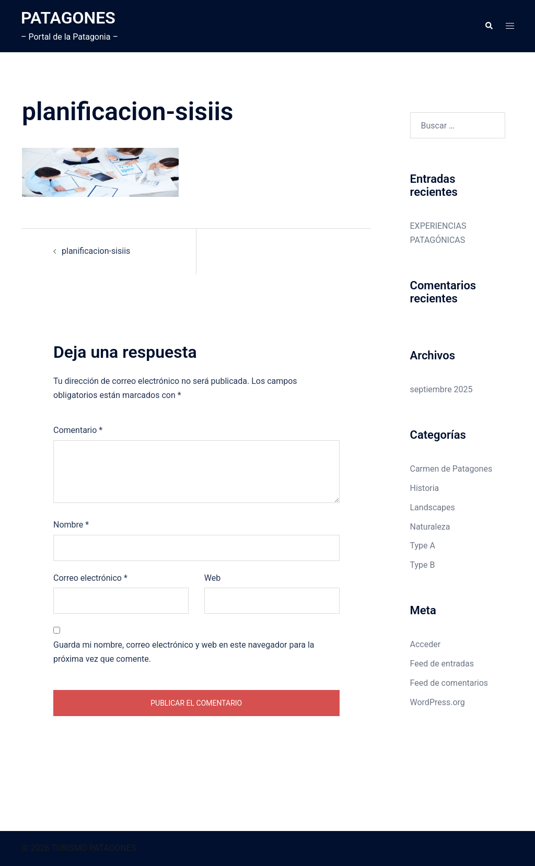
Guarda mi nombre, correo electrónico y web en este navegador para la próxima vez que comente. (184, 652)
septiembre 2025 (441, 389)
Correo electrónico (90, 578)
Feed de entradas (442, 664)
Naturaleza (430, 527)
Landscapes (432, 507)
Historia (424, 488)
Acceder (425, 644)
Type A (422, 546)
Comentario (77, 430)
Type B (422, 565)
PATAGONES (68, 18)
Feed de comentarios (449, 683)
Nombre (71, 525)
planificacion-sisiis (96, 251)
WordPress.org (437, 702)
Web (212, 578)
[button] (488, 26)
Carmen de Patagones (451, 469)
